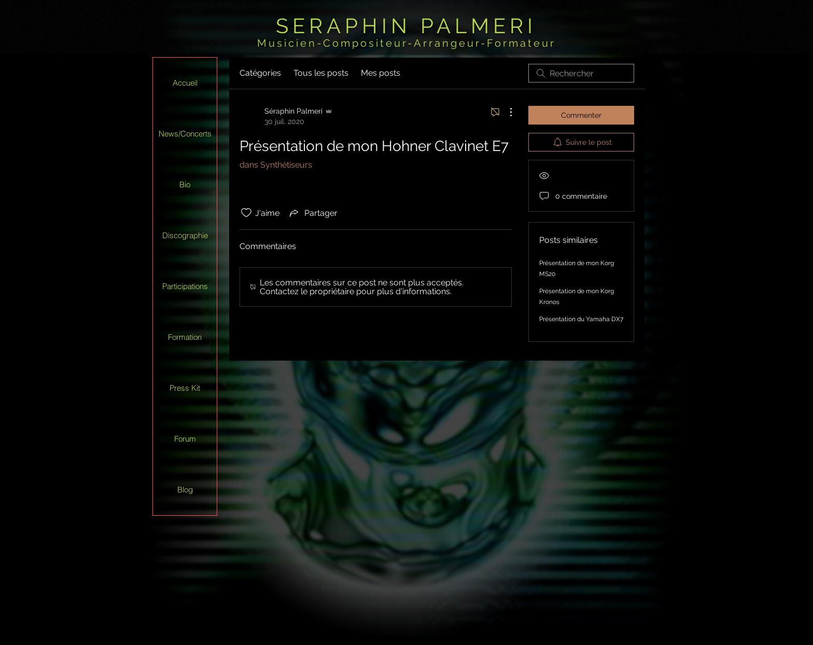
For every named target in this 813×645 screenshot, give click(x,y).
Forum (185, 439)
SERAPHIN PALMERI (406, 25)
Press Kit (185, 388)
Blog (185, 490)
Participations (185, 286)
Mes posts (380, 73)
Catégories (260, 73)
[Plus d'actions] (505, 112)
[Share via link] (313, 213)
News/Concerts (185, 134)
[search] (581, 73)
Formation (185, 337)
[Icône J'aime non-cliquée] (246, 213)
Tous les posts (320, 73)
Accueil (185, 83)
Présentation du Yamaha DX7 (581, 319)
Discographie (185, 235)
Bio (184, 184)
